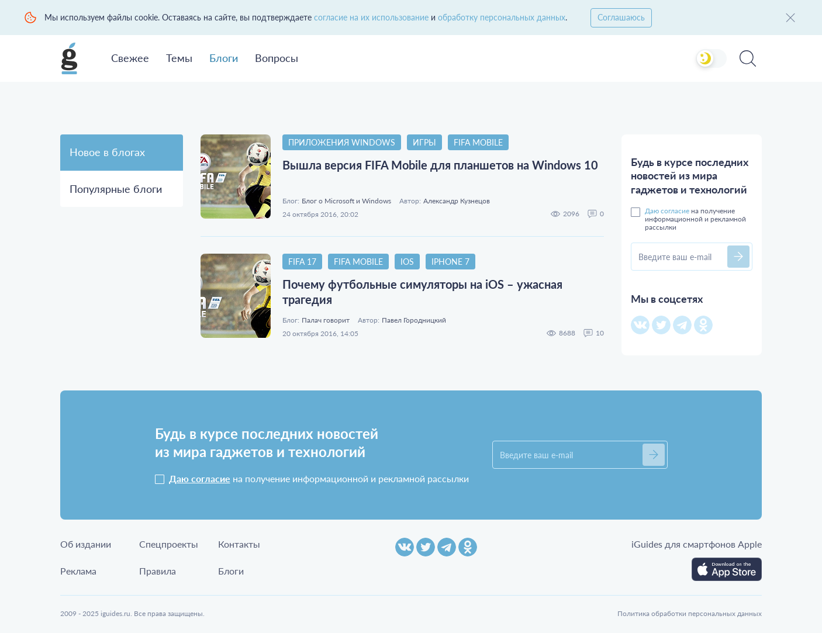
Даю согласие (667, 210)
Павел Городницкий (414, 320)
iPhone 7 (450, 262)
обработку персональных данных (501, 17)
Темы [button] (179, 57)
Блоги (223, 57)
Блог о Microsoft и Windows (346, 201)
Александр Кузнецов (456, 201)
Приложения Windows (341, 142)
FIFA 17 (302, 262)
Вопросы (276, 57)
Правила (157, 570)
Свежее (130, 57)
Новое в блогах (107, 152)
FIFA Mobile (478, 142)
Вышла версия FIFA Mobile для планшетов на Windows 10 (440, 165)
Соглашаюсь (621, 17)
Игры (424, 142)
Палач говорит (326, 320)
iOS (407, 262)
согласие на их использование (371, 17)
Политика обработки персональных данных (689, 613)
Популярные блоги (116, 188)
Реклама (78, 570)
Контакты (239, 543)
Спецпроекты (168, 543)
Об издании (85, 543)
